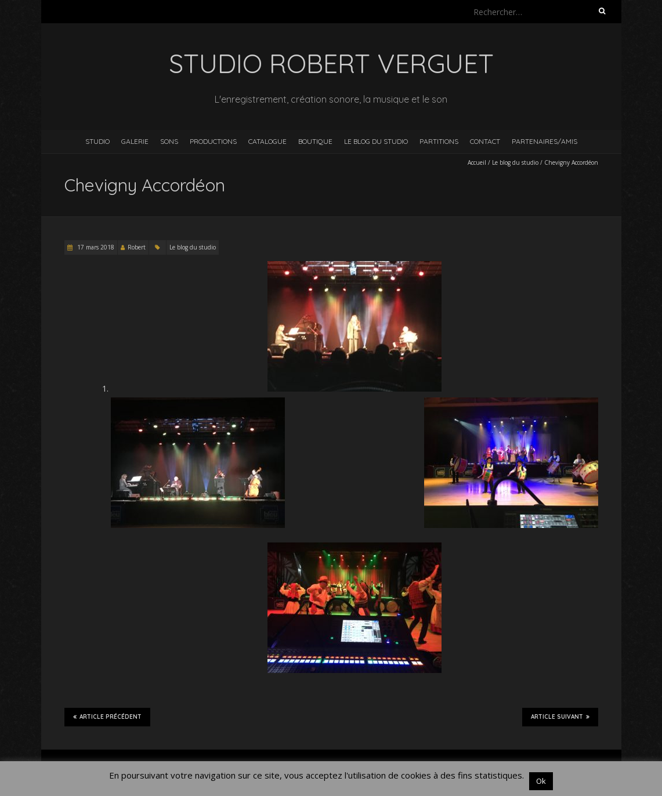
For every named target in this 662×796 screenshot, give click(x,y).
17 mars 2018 (94, 247)
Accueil (477, 162)
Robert (137, 247)
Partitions (438, 141)
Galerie (135, 141)
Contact (485, 141)
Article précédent (107, 716)
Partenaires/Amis (544, 141)
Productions (213, 141)
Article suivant (560, 716)
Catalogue (267, 141)
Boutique (315, 141)
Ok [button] (541, 781)
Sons (169, 141)
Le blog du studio (376, 141)
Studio (97, 141)
